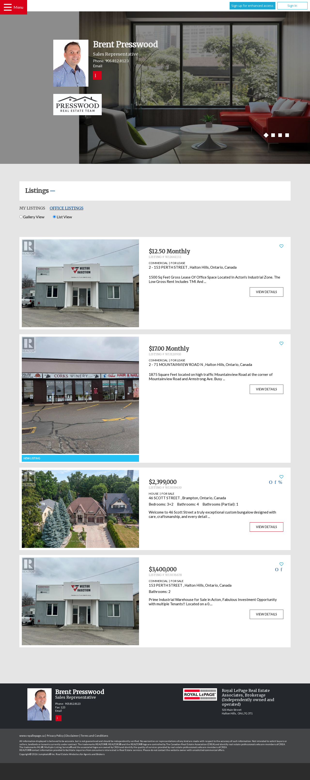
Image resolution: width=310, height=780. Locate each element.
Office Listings (66, 208)
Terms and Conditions (94, 735)
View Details (266, 292)
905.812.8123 (116, 60)
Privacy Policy (55, 735)
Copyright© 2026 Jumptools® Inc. (37, 754)
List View (62, 216)
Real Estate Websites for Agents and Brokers (80, 754)
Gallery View (31, 216)
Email (97, 65)
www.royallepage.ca (32, 735)
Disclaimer (72, 735)
